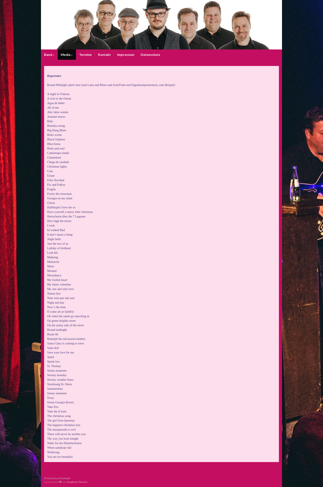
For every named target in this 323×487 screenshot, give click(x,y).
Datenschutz (150, 54)
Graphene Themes (77, 481)
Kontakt (104, 54)
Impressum (125, 54)
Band (49, 54)
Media (67, 54)
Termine (85, 54)
